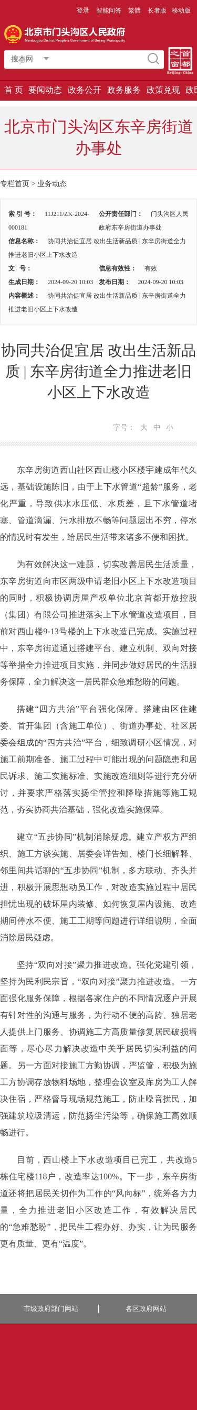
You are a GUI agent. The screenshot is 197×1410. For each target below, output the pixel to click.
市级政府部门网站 (51, 1309)
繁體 (134, 10)
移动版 (181, 10)
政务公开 (84, 89)
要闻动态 (45, 89)
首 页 (13, 89)
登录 (83, 10)
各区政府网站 (146, 1309)
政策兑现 (163, 89)
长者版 (157, 10)
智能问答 (108, 10)
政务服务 (124, 89)
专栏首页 (14, 184)
